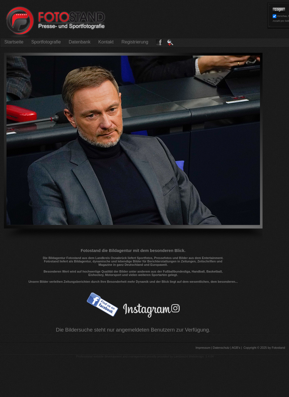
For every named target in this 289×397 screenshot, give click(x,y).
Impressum (202, 347)
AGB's (235, 347)
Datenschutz (221, 347)
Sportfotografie (46, 42)
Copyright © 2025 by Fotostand (264, 347)
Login (279, 10)
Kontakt (106, 42)
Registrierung (135, 42)
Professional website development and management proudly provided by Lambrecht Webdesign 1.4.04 (145, 356)
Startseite (14, 42)
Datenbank (79, 42)
